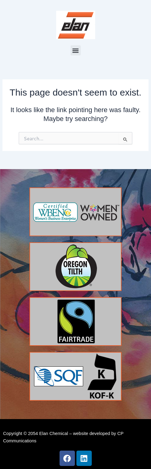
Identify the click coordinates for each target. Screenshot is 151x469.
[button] (76, 50)
